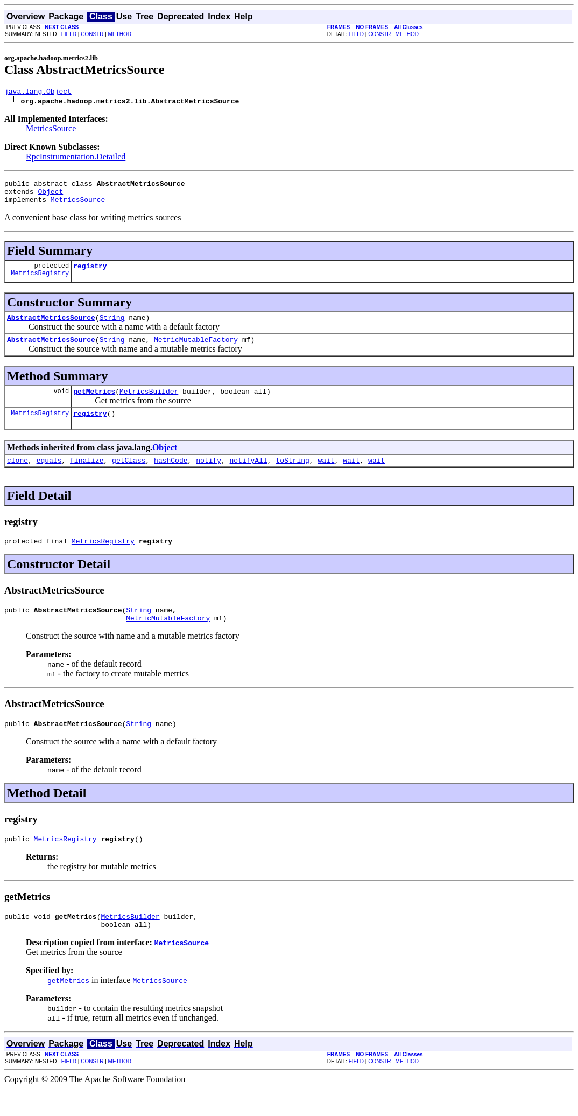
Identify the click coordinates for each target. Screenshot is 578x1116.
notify (208, 476)
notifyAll (248, 476)
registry (90, 273)
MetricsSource (51, 130)
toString (292, 476)
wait (326, 476)
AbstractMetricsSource (51, 327)
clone (17, 476)
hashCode (170, 476)
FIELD (68, 34)
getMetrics (94, 404)
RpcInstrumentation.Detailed (75, 158)
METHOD (119, 34)
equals (49, 476)
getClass (128, 476)
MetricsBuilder (148, 404)
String (112, 327)
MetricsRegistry (40, 282)
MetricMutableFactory (196, 350)
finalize (86, 476)
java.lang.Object (38, 92)
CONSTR (92, 34)
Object (50, 196)
